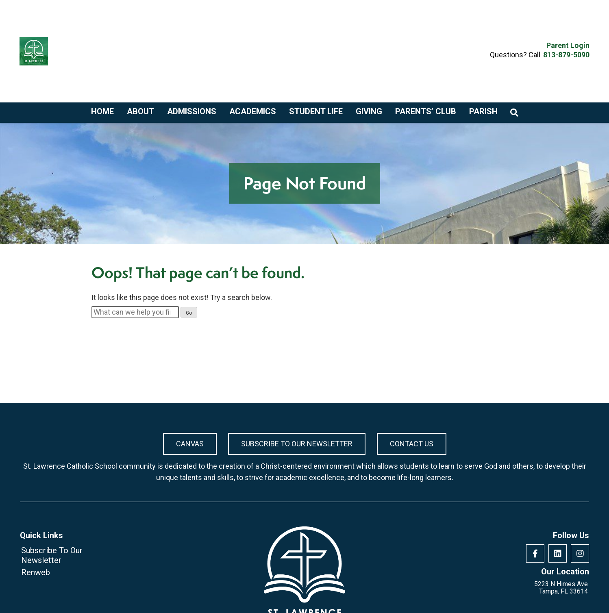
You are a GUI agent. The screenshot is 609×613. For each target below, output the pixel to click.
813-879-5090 (566, 54)
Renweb (35, 572)
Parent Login (567, 45)
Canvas (190, 443)
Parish (483, 112)
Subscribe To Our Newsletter (296, 443)
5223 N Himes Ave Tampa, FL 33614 (561, 587)
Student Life (316, 112)
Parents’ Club (425, 112)
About (140, 112)
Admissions (191, 112)
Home (102, 112)
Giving (369, 112)
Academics (252, 112)
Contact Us (411, 443)
